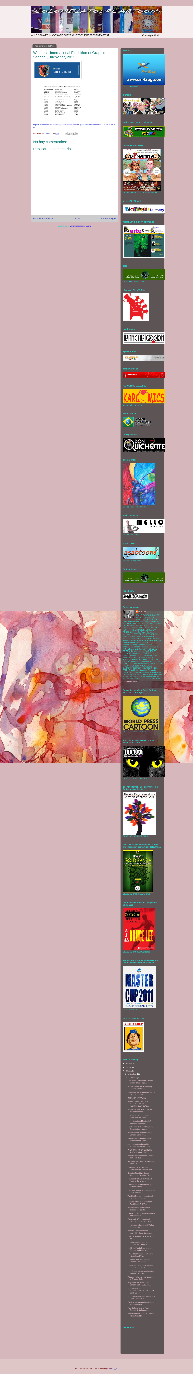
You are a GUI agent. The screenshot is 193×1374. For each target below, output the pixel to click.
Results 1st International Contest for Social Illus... (140, 1157)
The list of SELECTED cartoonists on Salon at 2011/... (141, 1214)
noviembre (132, 1078)
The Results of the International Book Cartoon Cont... (140, 1128)
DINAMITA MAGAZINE (136, 1098)
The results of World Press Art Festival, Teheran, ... (139, 1180)
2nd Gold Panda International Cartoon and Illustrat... (139, 1249)
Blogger (114, 1368)
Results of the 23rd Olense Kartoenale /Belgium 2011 (139, 1174)
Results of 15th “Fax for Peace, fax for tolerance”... (140, 1110)
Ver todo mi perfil (130, 682)
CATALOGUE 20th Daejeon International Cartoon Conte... (140, 1168)
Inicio (77, 218)
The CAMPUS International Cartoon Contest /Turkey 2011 (140, 1220)
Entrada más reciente (43, 218)
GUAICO (142, 611)
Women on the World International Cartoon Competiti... (141, 1093)
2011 (128, 1071)
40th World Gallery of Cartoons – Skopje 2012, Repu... (140, 1082)
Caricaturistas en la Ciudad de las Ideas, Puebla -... (141, 1191)
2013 (128, 1064)
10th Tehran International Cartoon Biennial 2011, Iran (141, 1272)
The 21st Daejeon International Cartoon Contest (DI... (140, 1197)
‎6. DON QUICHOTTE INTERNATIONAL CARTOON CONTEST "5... (140, 1290)
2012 (128, 1067)
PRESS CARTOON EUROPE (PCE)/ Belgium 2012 (139, 1151)
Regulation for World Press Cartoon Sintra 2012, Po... (139, 1284)
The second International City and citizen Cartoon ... (141, 1186)
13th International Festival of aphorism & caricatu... (138, 1122)
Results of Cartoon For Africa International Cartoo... (139, 1139)
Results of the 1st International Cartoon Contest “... (139, 1134)
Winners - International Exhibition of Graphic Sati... (140, 1278)
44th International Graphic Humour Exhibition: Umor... (139, 1145)
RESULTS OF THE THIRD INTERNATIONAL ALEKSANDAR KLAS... (138, 1104)
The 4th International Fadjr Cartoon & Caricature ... (138, 1309)
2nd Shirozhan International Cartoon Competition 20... (138, 1261)
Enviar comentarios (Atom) (80, 226)
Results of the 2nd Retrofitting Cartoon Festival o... (139, 1087)
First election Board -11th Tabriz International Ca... (140, 1255)
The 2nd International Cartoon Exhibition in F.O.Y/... (139, 1203)
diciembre (132, 1074)
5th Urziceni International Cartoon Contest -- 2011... (141, 1226)
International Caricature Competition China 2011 (138, 1243)
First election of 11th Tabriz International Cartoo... (138, 1116)
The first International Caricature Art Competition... (140, 1303)
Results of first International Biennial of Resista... (138, 1209)
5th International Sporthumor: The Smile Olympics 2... (141, 1297)
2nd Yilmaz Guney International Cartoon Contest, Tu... (140, 1266)
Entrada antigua (108, 218)
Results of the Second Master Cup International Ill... (141, 1315)
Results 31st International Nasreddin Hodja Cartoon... (139, 1232)
